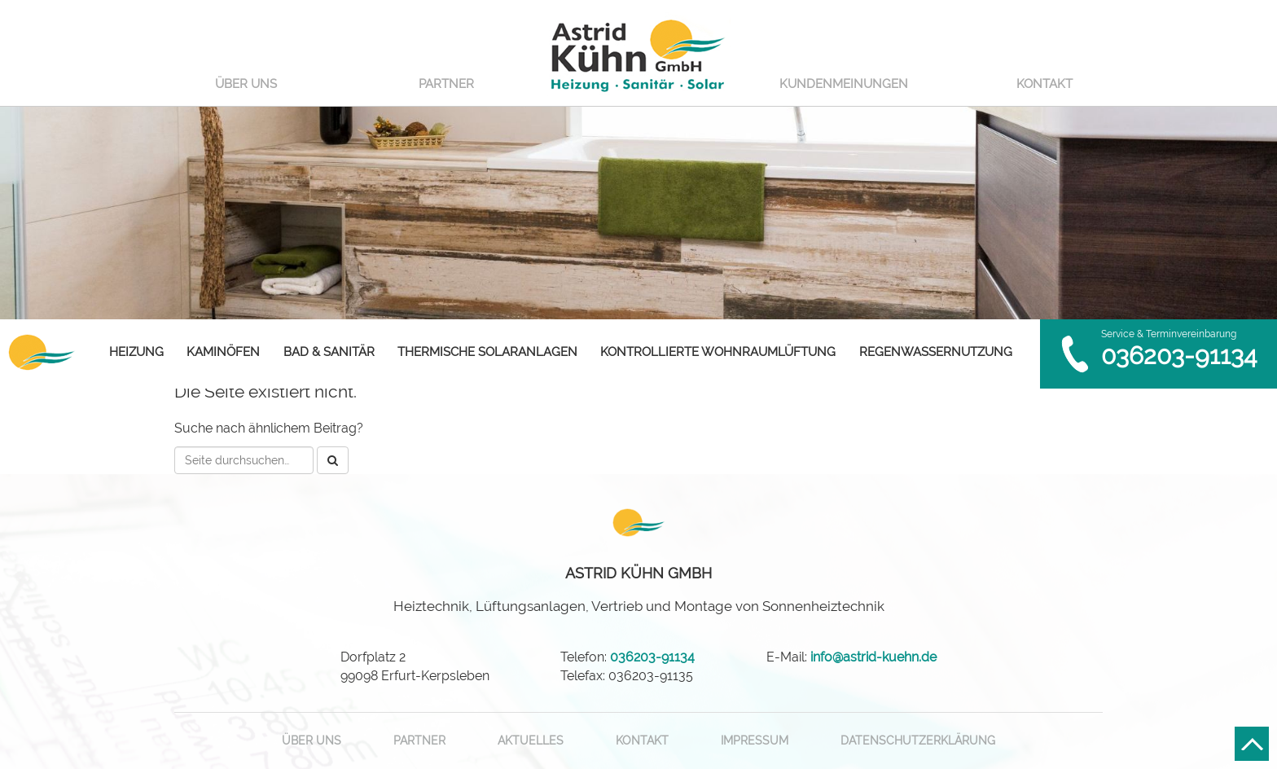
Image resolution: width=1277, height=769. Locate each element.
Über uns (246, 84)
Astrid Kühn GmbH (638, 53)
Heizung (136, 352)
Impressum (754, 740)
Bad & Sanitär (329, 352)
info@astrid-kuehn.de (873, 657)
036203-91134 (1179, 355)
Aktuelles (531, 740)
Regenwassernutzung (935, 352)
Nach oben (1252, 744)
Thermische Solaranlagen (487, 352)
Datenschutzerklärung (917, 740)
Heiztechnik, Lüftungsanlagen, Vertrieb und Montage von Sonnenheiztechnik (638, 589)
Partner (446, 84)
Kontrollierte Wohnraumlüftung (718, 352)
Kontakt (1044, 84)
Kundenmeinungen (843, 84)
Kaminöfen (223, 352)
